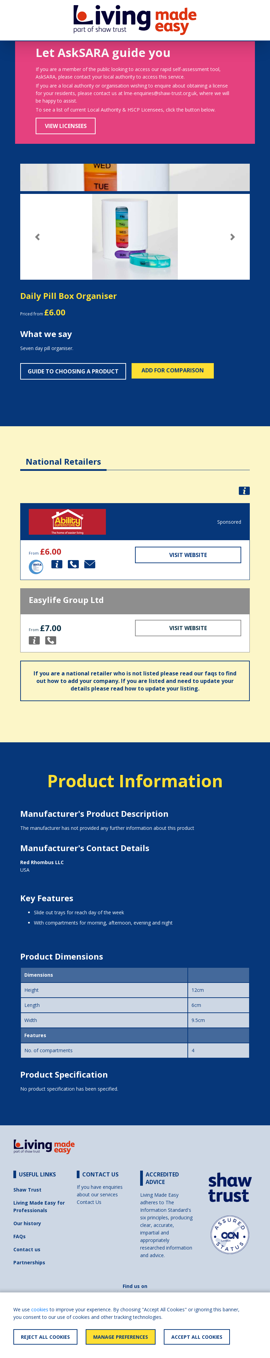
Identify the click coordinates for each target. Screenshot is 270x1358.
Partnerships (29, 1262)
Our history (27, 1223)
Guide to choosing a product (73, 371)
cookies (39, 1309)
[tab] (63, 456)
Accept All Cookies (196, 1337)
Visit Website (188, 555)
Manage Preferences (120, 1337)
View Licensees (66, 126)
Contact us (26, 1249)
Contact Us (89, 1202)
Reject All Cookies (45, 1337)
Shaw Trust (27, 1189)
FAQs (19, 1236)
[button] (37, 237)
